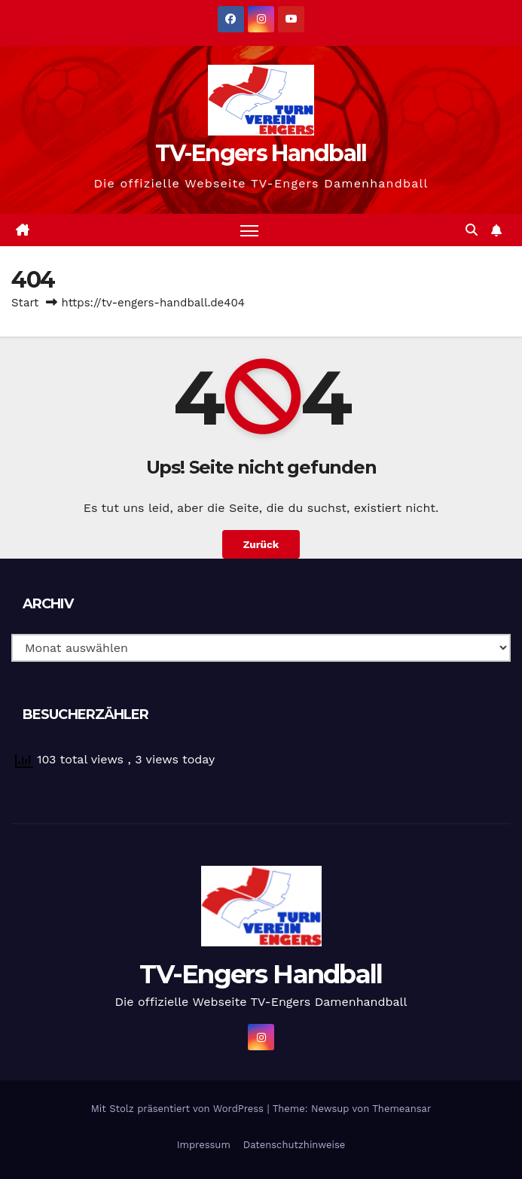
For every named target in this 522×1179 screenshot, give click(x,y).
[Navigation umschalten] (249, 230)
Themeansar (401, 1108)
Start (24, 302)
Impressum (203, 1144)
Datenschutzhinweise (294, 1144)
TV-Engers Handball (260, 153)
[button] (472, 230)
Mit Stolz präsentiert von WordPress (179, 1108)
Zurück (261, 544)
